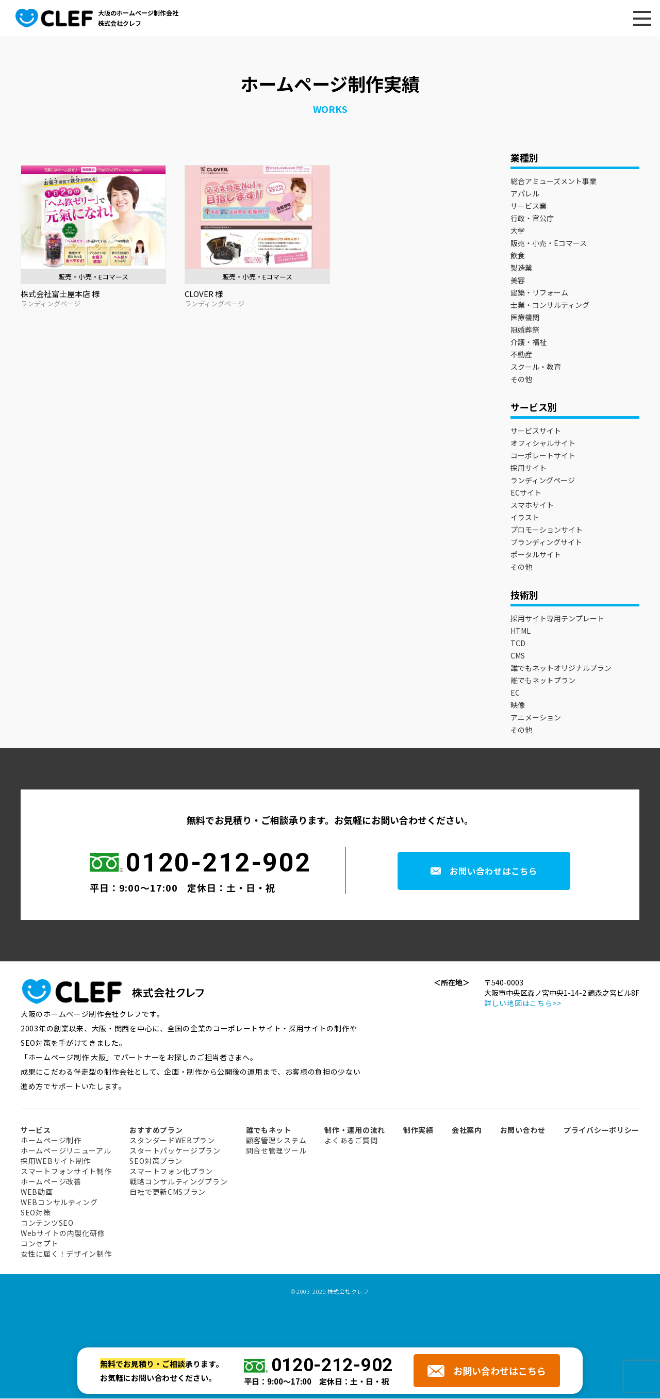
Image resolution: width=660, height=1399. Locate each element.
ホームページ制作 (51, 1140)
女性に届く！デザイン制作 (66, 1254)
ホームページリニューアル (66, 1151)
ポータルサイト (535, 555)
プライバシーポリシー (601, 1130)
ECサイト (525, 493)
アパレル (524, 194)
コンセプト (40, 1244)
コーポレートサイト (542, 456)
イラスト (524, 518)
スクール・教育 (535, 367)
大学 (517, 231)
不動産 (521, 355)
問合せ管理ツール (276, 1151)
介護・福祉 (528, 342)
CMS (517, 656)
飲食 (517, 256)
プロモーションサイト (546, 530)
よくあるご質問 (350, 1140)
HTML (520, 631)
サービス (36, 1130)
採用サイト (528, 468)
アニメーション (535, 718)
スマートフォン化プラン (171, 1171)
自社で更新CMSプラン (167, 1192)
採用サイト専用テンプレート (557, 619)
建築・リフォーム (539, 293)
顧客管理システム (276, 1140)
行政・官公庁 (532, 218)
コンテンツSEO (47, 1223)
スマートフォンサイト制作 (66, 1171)
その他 (521, 379)
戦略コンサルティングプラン (178, 1182)
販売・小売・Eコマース (548, 243)
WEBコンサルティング (59, 1202)
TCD (517, 643)
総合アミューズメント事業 (553, 181)
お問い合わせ (523, 1130)
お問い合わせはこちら (497, 871)
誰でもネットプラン (542, 681)
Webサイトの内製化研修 (63, 1233)
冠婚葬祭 (524, 330)
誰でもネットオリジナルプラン (561, 668)
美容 (517, 280)
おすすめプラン (156, 1130)
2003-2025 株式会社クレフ (332, 1292)
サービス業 (528, 206)
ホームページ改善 (51, 1182)
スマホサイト (532, 505)
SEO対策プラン (156, 1161)
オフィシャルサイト (542, 443)
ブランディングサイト (546, 542)
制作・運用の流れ (354, 1130)
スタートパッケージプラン (174, 1151)
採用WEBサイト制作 (56, 1161)
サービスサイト (535, 431)
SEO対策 (36, 1213)
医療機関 (524, 317)
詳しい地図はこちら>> (523, 1003)
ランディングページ (542, 480)
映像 (517, 705)
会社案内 (467, 1130)
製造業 (521, 268)
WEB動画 (37, 1192)
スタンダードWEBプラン (171, 1140)
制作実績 (418, 1130)
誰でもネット (268, 1130)
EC (515, 693)
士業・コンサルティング (549, 305)
